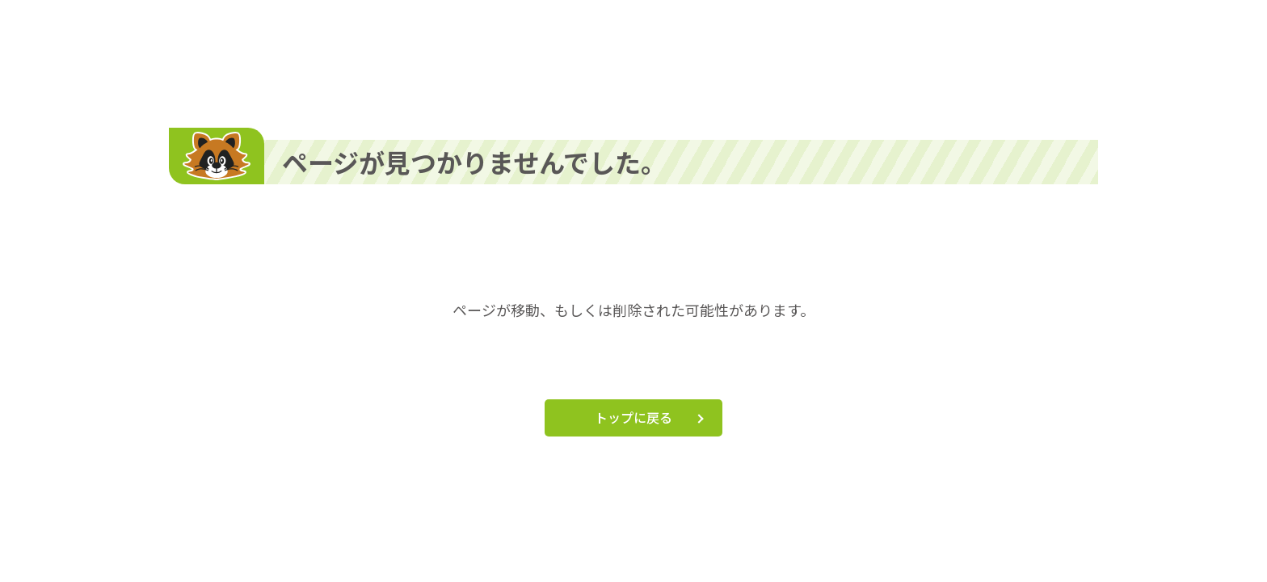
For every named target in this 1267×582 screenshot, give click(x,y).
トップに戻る (633, 417)
